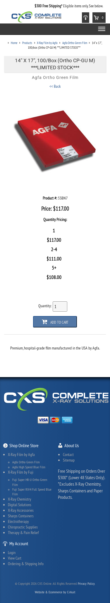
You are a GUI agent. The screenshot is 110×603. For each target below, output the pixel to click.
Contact (68, 454)
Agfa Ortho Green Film (26, 462)
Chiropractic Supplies (23, 527)
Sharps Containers (21, 515)
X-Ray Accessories (21, 510)
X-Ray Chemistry (19, 499)
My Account (18, 543)
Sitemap (69, 460)
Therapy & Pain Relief (23, 532)
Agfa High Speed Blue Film (28, 467)
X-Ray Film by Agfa (21, 454)
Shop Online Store (24, 445)
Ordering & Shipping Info (26, 563)
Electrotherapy (18, 521)
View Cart (14, 558)
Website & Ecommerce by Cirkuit (55, 592)
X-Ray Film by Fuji (20, 472)
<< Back (55, 86)
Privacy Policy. (86, 583)
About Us (71, 445)
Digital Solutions (19, 504)
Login (12, 552)
